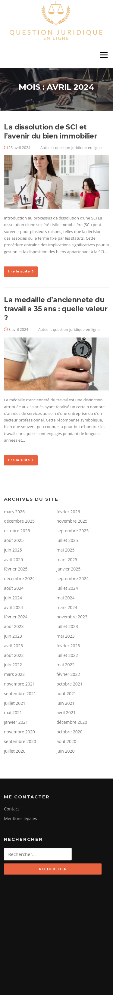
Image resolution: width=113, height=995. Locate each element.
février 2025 (15, 569)
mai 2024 (66, 598)
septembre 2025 (73, 530)
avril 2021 (66, 712)
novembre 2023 (72, 617)
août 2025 (14, 540)
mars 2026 (14, 512)
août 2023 (14, 626)
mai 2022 (66, 664)
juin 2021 (66, 703)
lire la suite (20, 271)
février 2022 (68, 674)
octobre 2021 (70, 684)
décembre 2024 (19, 578)
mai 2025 (66, 550)
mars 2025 (67, 559)
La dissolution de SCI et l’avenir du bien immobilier (50, 131)
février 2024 (15, 617)
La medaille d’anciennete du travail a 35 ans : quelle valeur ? (55, 309)
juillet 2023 (67, 626)
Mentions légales (20, 818)
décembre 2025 (19, 521)
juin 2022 (13, 664)
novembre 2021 (19, 684)
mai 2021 (13, 712)
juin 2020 (66, 751)
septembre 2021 (20, 693)
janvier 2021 (16, 722)
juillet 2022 (67, 655)
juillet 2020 (14, 751)
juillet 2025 (67, 540)
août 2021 (66, 693)
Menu (104, 55)
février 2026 (68, 512)
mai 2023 (66, 636)
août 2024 (14, 588)
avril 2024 (13, 607)
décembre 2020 (72, 722)
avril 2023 (13, 645)
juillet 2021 (14, 703)
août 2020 (66, 741)
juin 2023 (13, 636)
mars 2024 (67, 607)
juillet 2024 (67, 588)
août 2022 (14, 655)
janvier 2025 (69, 569)
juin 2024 (13, 598)
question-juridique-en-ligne (78, 147)
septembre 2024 (73, 578)
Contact (11, 809)
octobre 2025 (17, 530)
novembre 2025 (72, 521)
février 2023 (68, 645)
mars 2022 (14, 674)
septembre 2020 (20, 741)
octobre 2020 (70, 732)
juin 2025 (13, 550)
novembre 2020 (19, 732)
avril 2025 (13, 559)
